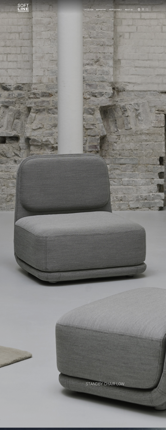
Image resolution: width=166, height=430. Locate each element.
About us (129, 10)
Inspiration (101, 10)
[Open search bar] (147, 10)
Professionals (115, 10)
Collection (88, 10)
